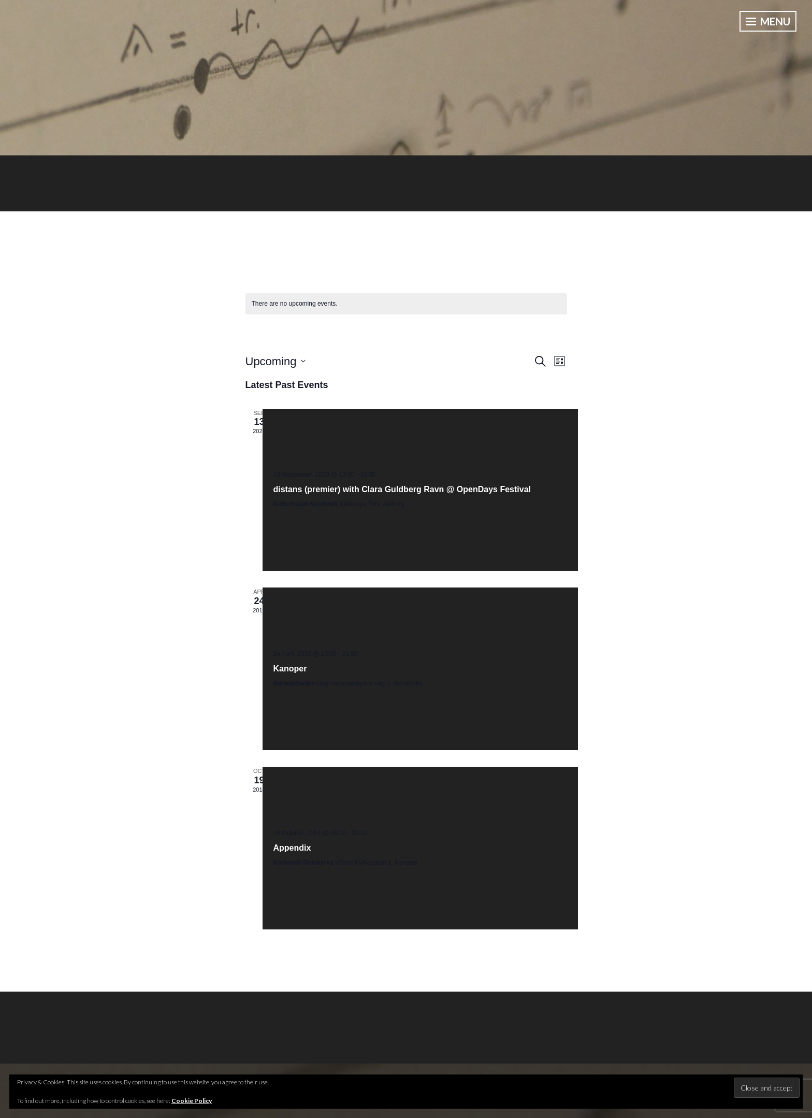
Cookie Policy (191, 1101)
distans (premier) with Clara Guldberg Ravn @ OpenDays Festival (402, 489)
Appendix (292, 847)
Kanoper (290, 668)
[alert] (406, 303)
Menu (768, 21)
